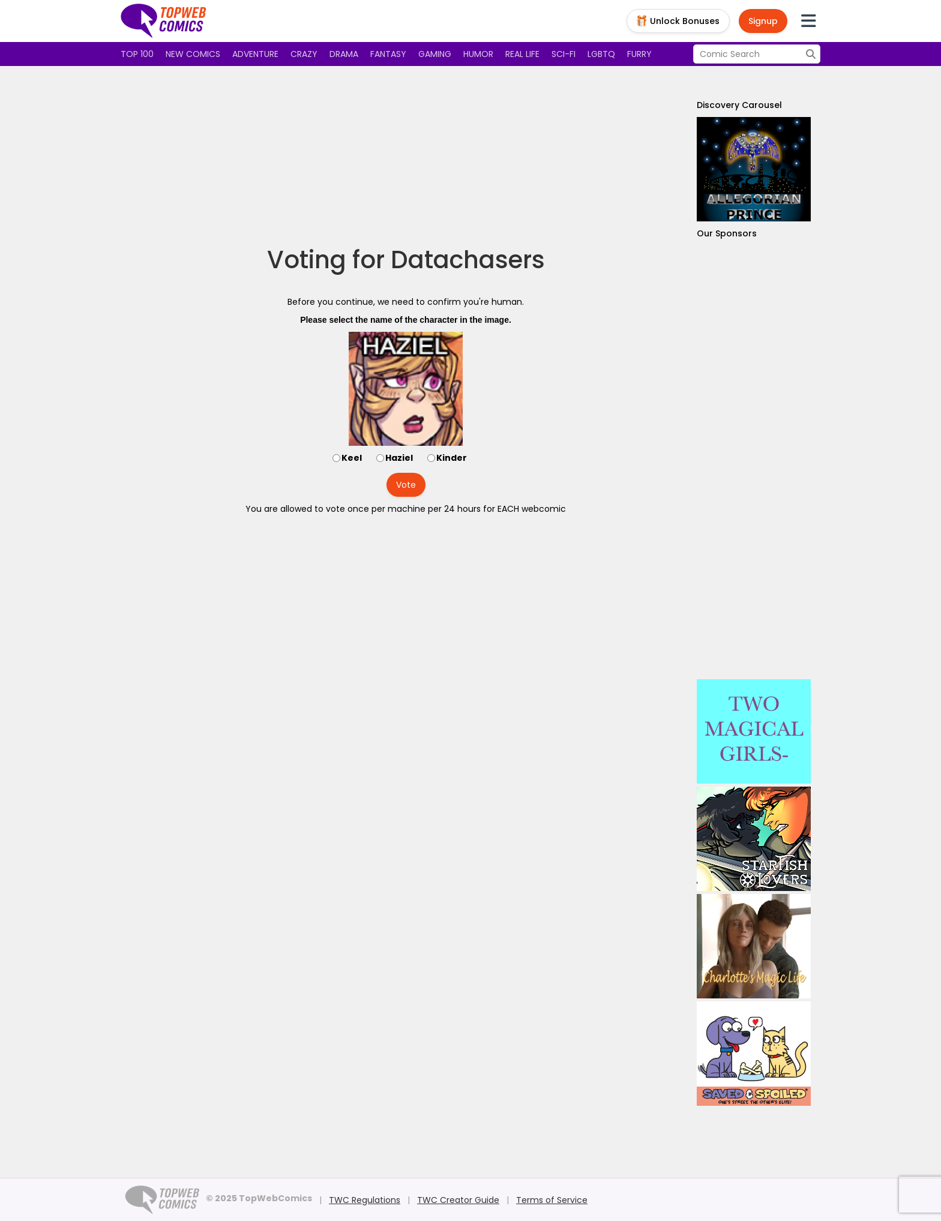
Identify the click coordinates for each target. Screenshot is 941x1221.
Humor (478, 54)
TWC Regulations (364, 1200)
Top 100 (137, 54)
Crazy (303, 54)
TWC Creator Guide (458, 1200)
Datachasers (468, 260)
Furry (639, 54)
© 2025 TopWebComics (259, 1198)
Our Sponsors (727, 233)
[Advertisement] (405, 156)
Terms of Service (552, 1200)
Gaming (434, 54)
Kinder (451, 458)
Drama (343, 54)
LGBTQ (601, 54)
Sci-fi (564, 54)
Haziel (399, 458)
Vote (406, 485)
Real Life (522, 54)
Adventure (255, 54)
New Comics (193, 54)
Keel (351, 458)
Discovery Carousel (739, 105)
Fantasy (388, 54)
